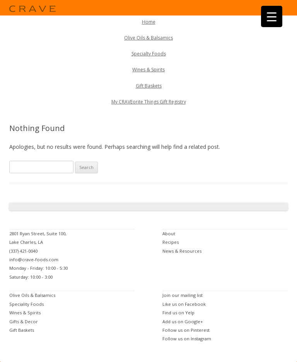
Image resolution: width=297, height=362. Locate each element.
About (168, 233)
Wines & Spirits (148, 69)
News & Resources (181, 251)
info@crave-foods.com (33, 259)
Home (148, 22)
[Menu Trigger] (271, 16)
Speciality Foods (26, 304)
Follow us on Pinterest (186, 330)
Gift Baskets (149, 86)
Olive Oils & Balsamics (148, 37)
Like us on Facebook (184, 304)
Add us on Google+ (182, 321)
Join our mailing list (182, 295)
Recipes (170, 242)
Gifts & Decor (23, 321)
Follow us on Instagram (186, 338)
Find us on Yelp (178, 312)
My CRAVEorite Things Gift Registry (148, 101)
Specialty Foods (148, 53)
